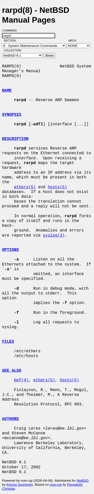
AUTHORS (10, 419)
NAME (7, 90)
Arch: (74, 40)
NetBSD (83, 480)
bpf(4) (21, 380)
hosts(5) (57, 187)
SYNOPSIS (11, 115)
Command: (11, 30)
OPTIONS (10, 250)
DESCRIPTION (15, 139)
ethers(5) (25, 187)
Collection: (13, 50)
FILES (8, 342)
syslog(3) (53, 235)
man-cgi (55, 484)
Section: (11, 40)
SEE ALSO (11, 370)
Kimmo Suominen (20, 484)
